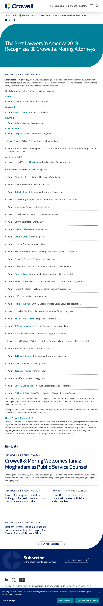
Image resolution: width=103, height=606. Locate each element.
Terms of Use (36, 586)
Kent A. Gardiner (22, 251)
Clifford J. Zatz (22, 393)
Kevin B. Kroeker (23, 112)
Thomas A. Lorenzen (24, 318)
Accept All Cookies (65, 602)
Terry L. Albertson (30, 162)
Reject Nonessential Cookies (87, 602)
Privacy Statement (55, 586)
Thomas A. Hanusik (24, 281)
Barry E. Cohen (28, 199)
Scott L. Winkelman (24, 385)
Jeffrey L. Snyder (23, 355)
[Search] (96, 6)
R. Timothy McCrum (24, 326)
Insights (83, 5)
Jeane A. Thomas (23, 370)
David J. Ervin (21, 236)
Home (7, 15)
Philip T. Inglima (22, 303)
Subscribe (21, 586)
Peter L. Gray (21, 274)
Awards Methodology (79, 586)
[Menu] (91, 6)
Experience (71, 5)
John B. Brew (21, 192)
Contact (9, 586)
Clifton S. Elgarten (24, 229)
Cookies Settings (8, 602)
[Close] (99, 593)
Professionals (57, 5)
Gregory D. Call (22, 133)
